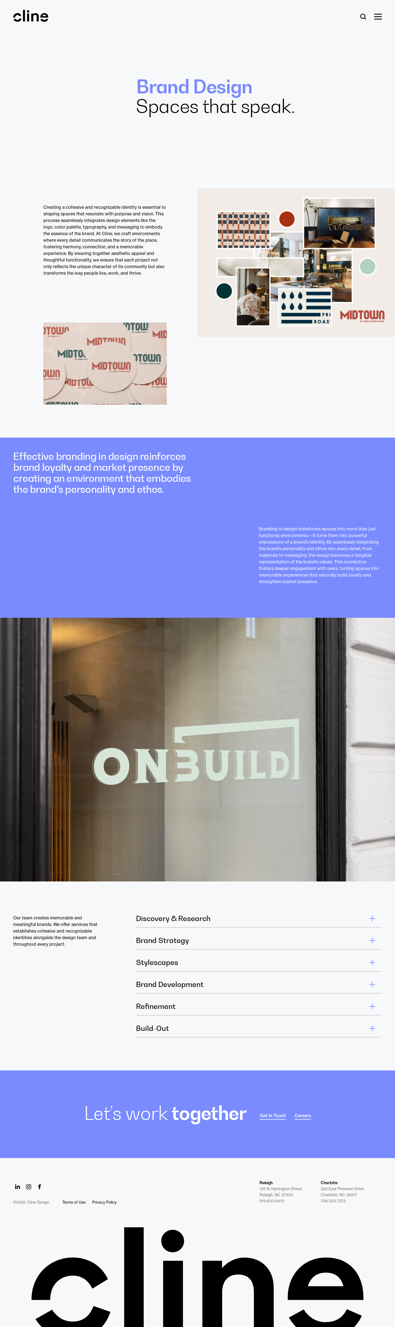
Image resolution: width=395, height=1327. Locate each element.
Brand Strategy (162, 940)
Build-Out (152, 1028)
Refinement (156, 1006)
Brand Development (170, 984)
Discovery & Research (173, 918)
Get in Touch (273, 1115)
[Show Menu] (378, 17)
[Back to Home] (197, 1277)
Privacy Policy (104, 1202)
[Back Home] (30, 19)
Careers (303, 1115)
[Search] (363, 17)
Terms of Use (74, 1202)
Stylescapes (157, 962)
